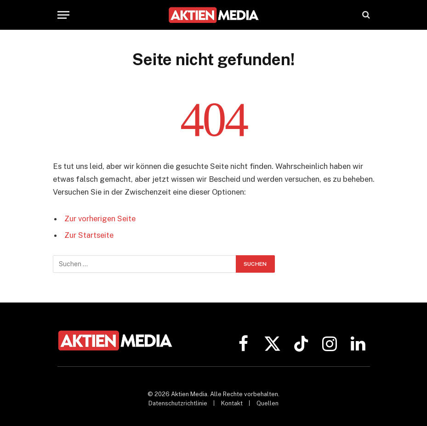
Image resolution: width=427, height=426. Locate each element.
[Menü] (63, 15)
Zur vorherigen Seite (100, 218)
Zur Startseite (89, 235)
